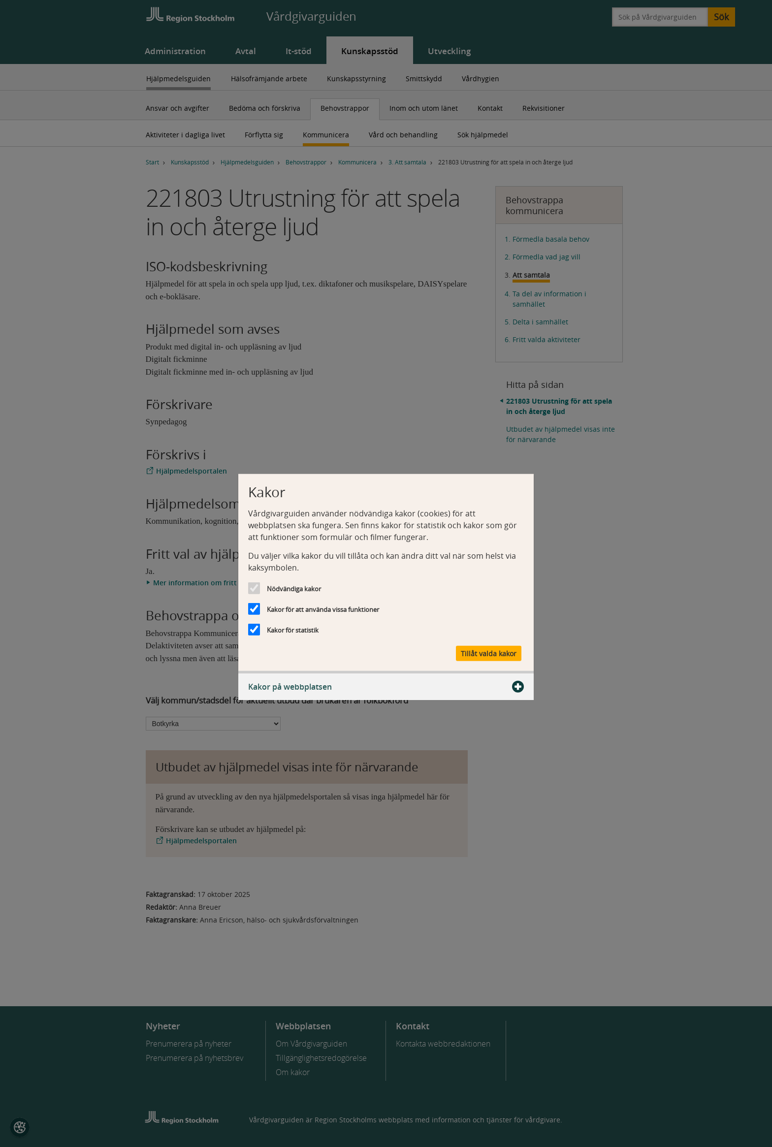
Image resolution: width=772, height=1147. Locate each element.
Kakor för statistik (293, 630)
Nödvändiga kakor (294, 588)
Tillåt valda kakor (488, 653)
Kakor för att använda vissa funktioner (323, 609)
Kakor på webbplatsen (386, 686)
